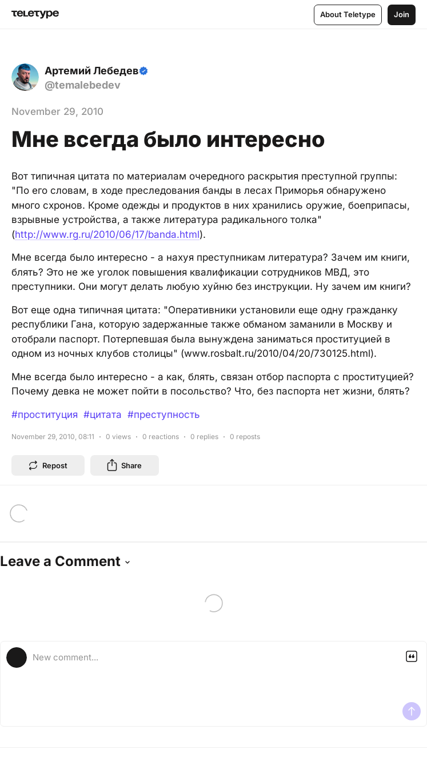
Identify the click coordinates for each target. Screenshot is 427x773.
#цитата (102, 414)
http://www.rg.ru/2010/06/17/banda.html (107, 234)
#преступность (163, 414)
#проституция (44, 414)
